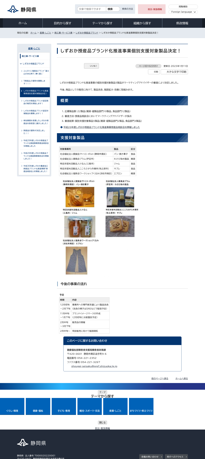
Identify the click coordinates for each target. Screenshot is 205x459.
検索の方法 (127, 9)
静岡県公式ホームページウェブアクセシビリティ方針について (112, 435)
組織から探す (142, 23)
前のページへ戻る (159, 378)
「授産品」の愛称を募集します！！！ (34, 82)
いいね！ (93, 66)
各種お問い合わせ (150, 417)
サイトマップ (174, 435)
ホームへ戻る (182, 378)
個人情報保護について (62, 435)
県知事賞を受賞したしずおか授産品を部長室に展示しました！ (36, 122)
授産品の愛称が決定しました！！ (34, 132)
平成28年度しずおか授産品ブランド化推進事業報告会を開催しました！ (36, 156)
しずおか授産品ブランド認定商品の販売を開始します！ (35, 102)
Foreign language (181, 12)
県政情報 (182, 23)
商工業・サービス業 (63, 33)
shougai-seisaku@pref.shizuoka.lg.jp (94, 366)
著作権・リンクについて (30, 435)
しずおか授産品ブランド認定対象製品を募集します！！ (35, 112)
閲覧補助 (183, 7)
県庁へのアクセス (175, 417)
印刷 (156, 72)
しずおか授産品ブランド (87, 33)
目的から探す (62, 23)
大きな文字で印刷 (176, 72)
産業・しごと (45, 33)
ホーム (23, 23)
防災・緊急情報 (155, 9)
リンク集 (155, 435)
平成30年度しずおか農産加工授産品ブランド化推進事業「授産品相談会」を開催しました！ (35, 168)
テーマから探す (102, 23)
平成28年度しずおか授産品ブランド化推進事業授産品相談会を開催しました (101, 127)
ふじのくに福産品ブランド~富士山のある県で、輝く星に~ (36, 72)
